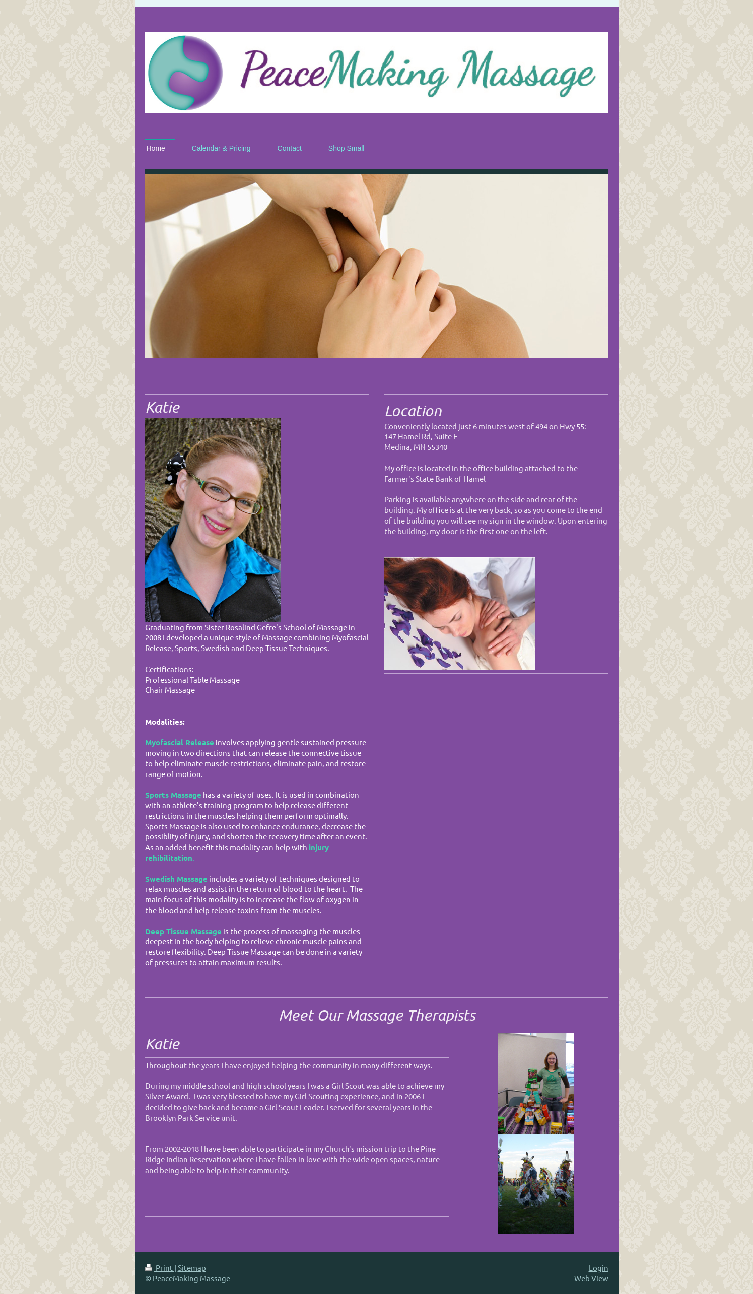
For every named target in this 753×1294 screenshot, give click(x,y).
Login (598, 1267)
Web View (591, 1278)
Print (159, 1267)
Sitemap (192, 1267)
